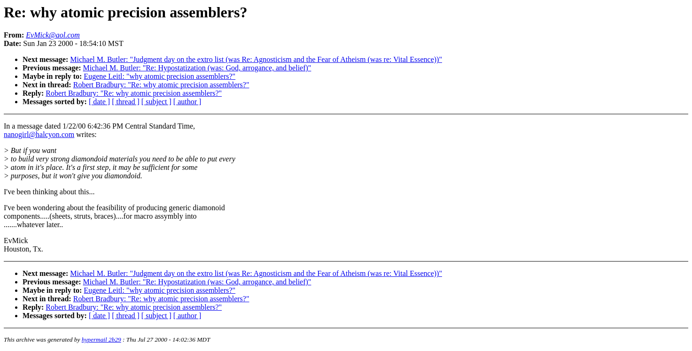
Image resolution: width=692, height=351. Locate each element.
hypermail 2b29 (101, 339)
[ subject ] (156, 102)
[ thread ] (126, 102)
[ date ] (99, 102)
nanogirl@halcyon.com (39, 134)
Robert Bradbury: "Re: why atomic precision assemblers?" (161, 85)
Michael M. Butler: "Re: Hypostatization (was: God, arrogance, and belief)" (197, 68)
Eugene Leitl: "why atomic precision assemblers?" (159, 76)
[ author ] (187, 102)
